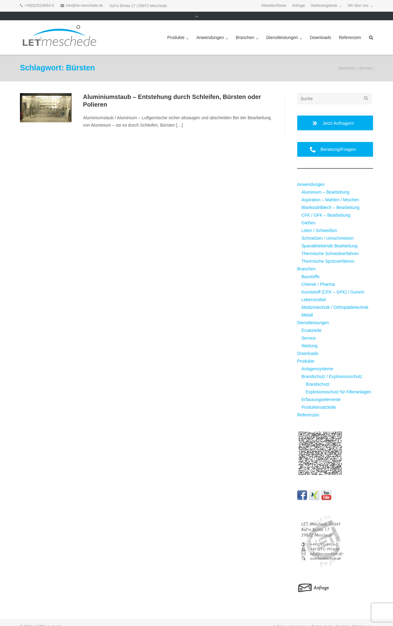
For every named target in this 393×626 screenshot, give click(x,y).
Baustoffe (311, 268)
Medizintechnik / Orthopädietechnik (335, 298)
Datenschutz (322, 618)
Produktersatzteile (319, 398)
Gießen (309, 214)
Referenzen (350, 28)
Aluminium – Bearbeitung (325, 183)
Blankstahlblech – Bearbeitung (331, 199)
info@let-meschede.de (84, 6)
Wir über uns (358, 6)
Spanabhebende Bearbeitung (329, 237)
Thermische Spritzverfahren (328, 252)
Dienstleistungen (282, 28)
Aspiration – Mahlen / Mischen (330, 191)
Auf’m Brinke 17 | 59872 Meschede (138, 6)
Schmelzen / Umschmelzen (328, 229)
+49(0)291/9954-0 (39, 6)
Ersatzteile (311, 321)
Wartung (309, 337)
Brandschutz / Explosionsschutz (332, 367)
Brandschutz (318, 375)
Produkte (176, 28)
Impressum (299, 618)
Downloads (320, 28)
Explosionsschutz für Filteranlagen (338, 383)
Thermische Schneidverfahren (330, 244)
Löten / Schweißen (319, 221)
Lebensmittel (314, 291)
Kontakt (342, 618)
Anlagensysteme (317, 360)
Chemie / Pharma (318, 275)
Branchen (245, 28)
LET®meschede (48, 618)
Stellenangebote (324, 6)
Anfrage (298, 6)
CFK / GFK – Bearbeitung (326, 206)
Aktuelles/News (273, 6)
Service (309, 329)
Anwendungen (210, 28)
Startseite (346, 59)
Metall (307, 306)
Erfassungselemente (321, 390)
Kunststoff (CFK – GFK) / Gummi (333, 283)
